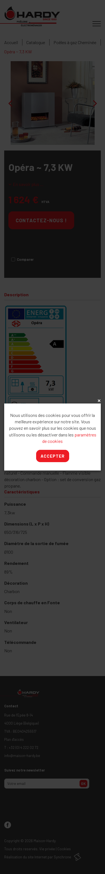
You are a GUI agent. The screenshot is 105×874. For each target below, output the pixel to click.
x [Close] (98, 401)
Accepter (53, 456)
